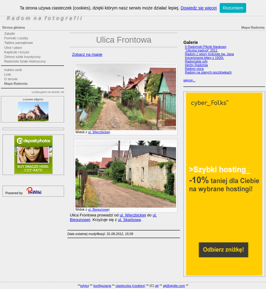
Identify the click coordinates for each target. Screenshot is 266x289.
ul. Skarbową (129, 219)
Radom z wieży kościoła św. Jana (209, 54)
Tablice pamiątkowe (18, 43)
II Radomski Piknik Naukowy (205, 46)
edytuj (84, 285)
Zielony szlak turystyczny (22, 57)
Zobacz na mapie (87, 54)
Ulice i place (13, 47)
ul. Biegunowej (99, 209)
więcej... (189, 80)
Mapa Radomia (15, 83)
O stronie (11, 79)
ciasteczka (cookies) (130, 285)
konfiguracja (102, 285)
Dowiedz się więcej (199, 7)
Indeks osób (13, 70)
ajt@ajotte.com (174, 285)
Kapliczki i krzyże (16, 52)
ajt (156, 285)
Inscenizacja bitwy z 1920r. (204, 57)
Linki (7, 74)
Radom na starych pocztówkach (208, 72)
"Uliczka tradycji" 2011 (201, 50)
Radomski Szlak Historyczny (25, 61)
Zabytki (9, 33)
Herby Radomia (196, 65)
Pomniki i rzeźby (16, 38)
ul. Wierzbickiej (99, 132)
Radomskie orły (196, 61)
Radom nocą (194, 68)
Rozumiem (233, 7)
